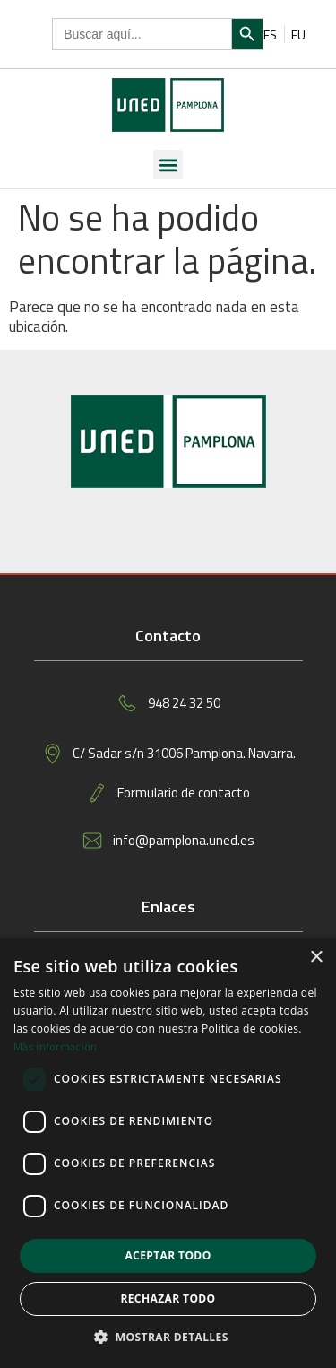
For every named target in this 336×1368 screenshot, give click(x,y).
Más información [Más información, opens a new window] (55, 1046)
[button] (168, 164)
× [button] (316, 957)
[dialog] (168, 1153)
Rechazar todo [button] (167, 1298)
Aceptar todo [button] (168, 1255)
